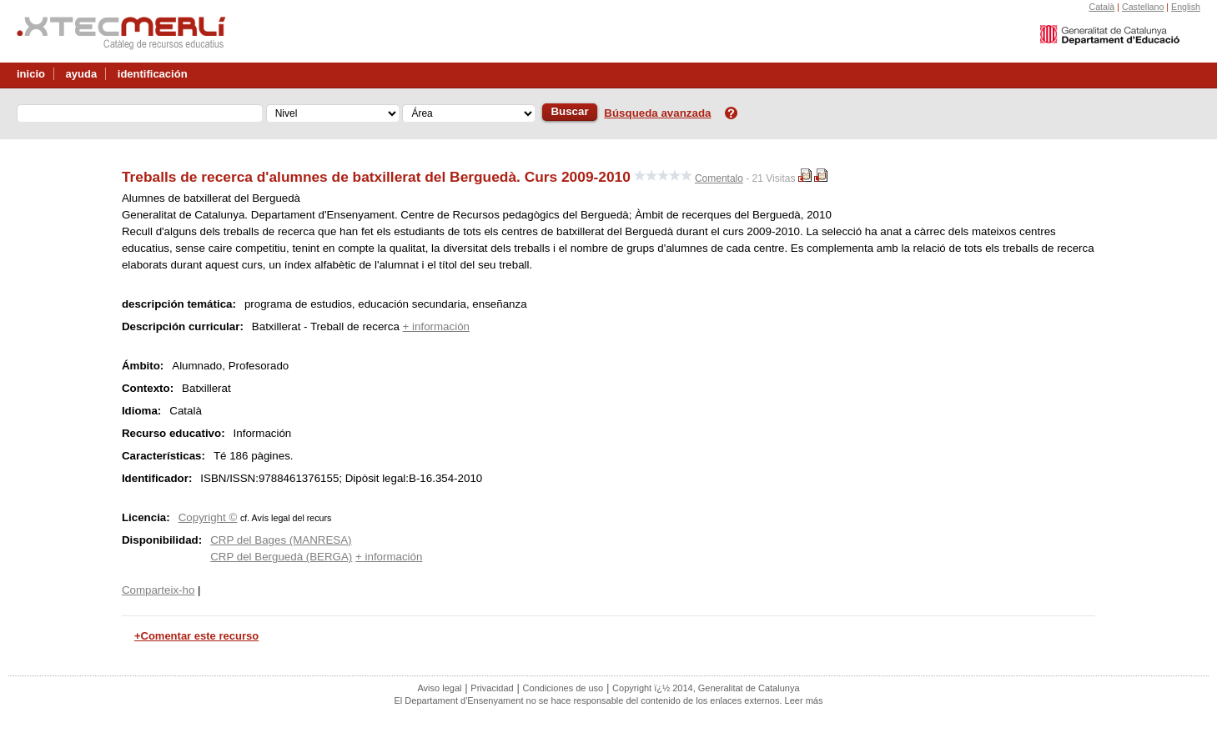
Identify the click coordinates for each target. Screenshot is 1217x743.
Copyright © (208, 517)
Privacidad (491, 688)
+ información (436, 326)
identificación (153, 74)
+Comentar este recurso (196, 636)
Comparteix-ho (158, 590)
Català (1101, 7)
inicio (31, 74)
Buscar (569, 111)
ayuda (82, 74)
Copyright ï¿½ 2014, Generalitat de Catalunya (705, 688)
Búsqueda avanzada (657, 113)
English (1185, 7)
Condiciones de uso (563, 688)
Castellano (1143, 7)
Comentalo (719, 178)
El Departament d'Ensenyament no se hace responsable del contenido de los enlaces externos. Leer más (609, 700)
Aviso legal (439, 688)
